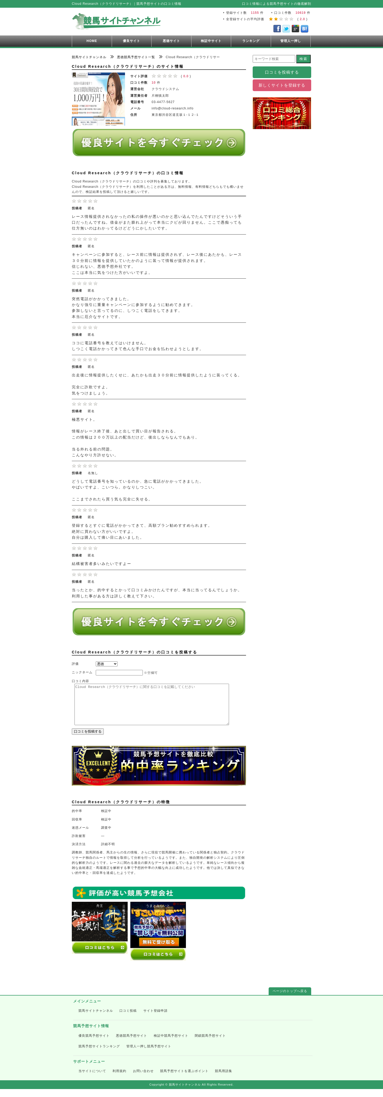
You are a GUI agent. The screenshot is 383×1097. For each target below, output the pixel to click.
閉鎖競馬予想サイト (210, 1043)
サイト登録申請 (155, 1019)
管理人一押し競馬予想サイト (148, 1054)
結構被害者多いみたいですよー (101, 564)
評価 (75, 664)
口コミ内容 (80, 681)
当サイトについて (92, 1079)
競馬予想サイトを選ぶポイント (184, 1079)
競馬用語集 (223, 1079)
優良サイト (131, 41)
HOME (91, 41)
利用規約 (119, 1079)
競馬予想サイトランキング (99, 1054)
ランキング (251, 41)
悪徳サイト (171, 41)
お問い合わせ (143, 1079)
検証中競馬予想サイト (171, 1043)
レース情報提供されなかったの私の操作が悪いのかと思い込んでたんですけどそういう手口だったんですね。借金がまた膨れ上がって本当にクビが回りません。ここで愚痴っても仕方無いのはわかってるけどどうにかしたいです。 (157, 223)
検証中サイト (211, 41)
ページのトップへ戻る (290, 999)
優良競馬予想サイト (94, 1043)
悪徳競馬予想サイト (131, 1043)
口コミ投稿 (128, 1019)
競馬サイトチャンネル (95, 1019)
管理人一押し (290, 41)
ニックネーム (82, 672)
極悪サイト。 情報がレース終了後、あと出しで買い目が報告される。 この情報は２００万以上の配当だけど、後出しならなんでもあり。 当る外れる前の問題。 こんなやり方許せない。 (135, 437)
